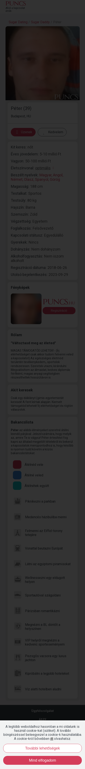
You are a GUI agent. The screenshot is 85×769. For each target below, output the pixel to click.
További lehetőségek (42, 748)
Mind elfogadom (42, 760)
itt (51, 739)
